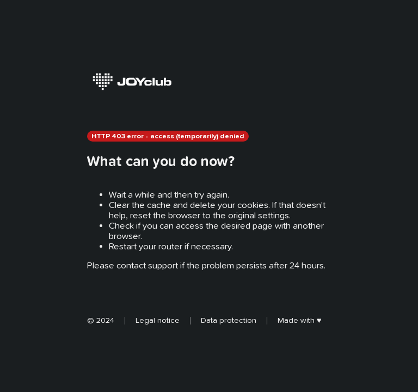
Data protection (228, 320)
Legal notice (158, 320)
